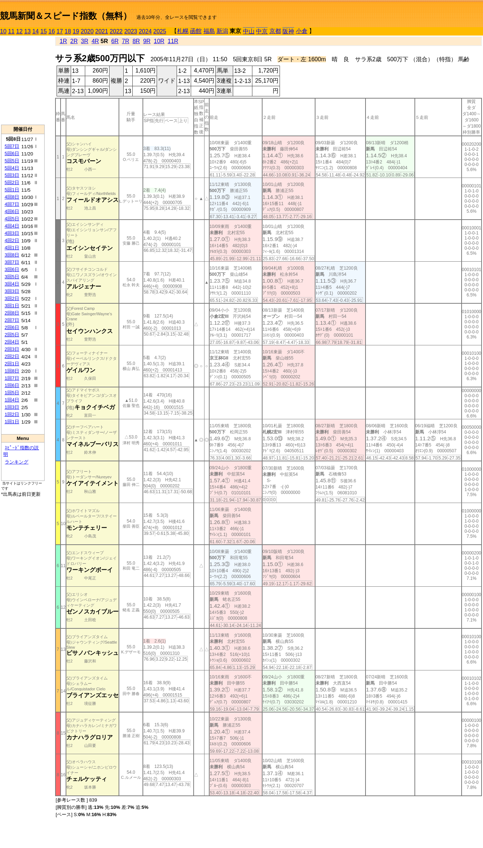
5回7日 (12, 146)
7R (125, 41)
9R (146, 41)
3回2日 (12, 298)
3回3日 (12, 291)
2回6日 (12, 327)
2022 (116, 31)
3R (84, 41)
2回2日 (12, 356)
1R (63, 41)
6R (115, 41)
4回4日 (12, 226)
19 (76, 31)
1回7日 (12, 378)
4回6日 (12, 211)
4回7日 (12, 204)
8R (136, 41)
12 (19, 31)
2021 (101, 31)
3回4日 (12, 284)
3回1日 (12, 305)
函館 (196, 31)
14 (35, 31)
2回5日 (12, 334)
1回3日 (12, 407)
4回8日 (12, 197)
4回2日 (12, 240)
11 (11, 31)
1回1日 (12, 421)
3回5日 (12, 276)
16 (52, 31)
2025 (159, 31)
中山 (249, 31)
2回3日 (12, 349)
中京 (262, 31)
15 (43, 31)
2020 (87, 31)
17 (60, 31)
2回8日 (12, 313)
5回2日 (12, 182)
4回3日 (12, 233)
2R (74, 41)
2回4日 (12, 342)
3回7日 (12, 262)
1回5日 (12, 392)
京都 (275, 31)
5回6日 (12, 153)
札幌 (183, 31)
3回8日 (12, 255)
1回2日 (12, 414)
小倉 (301, 31)
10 (3, 31)
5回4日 (12, 168)
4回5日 (12, 218)
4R (95, 41)
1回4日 (12, 400)
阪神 (288, 31)
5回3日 (12, 175)
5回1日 (12, 189)
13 (27, 31)
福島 (209, 31)
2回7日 (12, 320)
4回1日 (12, 247)
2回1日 (12, 363)
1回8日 (12, 371)
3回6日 (12, 269)
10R (159, 41)
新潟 (222, 31)
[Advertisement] (23, 80)
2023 (130, 31)
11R (173, 41)
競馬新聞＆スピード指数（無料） (66, 16)
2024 (145, 31)
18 (68, 31)
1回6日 (12, 385)
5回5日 (12, 160)
